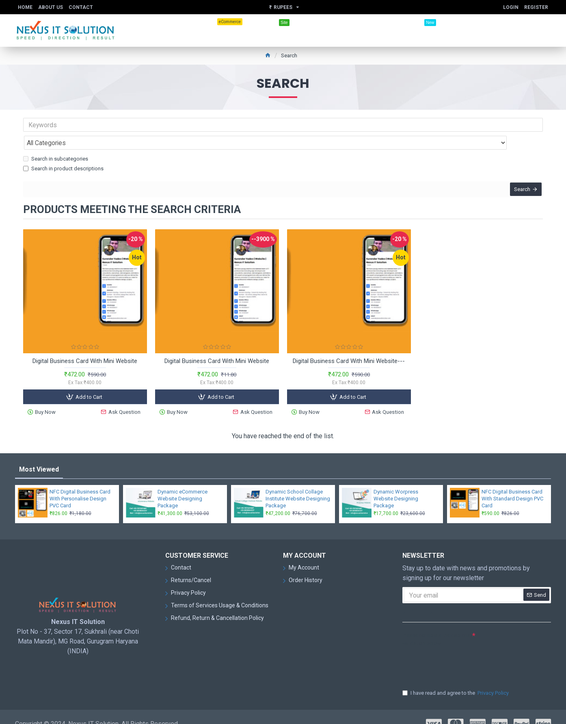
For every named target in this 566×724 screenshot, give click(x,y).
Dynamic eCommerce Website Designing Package (182, 485)
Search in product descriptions (63, 151)
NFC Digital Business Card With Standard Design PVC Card (512, 485)
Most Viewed (39, 455)
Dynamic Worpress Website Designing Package (396, 485)
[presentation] (459, 650)
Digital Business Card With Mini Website (84, 348)
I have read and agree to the (456, 679)
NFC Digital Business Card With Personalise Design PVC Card (80, 485)
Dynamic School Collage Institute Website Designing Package (298, 485)
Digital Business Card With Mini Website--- (349, 348)
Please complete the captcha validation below (436, 625)
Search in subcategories (55, 141)
